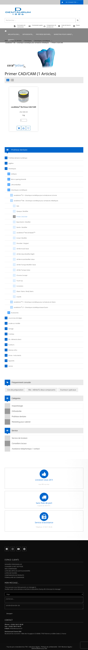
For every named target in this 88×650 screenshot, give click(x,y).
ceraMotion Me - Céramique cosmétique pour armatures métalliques (27, 43)
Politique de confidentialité (49, 647)
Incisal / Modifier (21, 238)
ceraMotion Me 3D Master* (25, 233)
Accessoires (14, 313)
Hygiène (10, 163)
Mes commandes (11, 569)
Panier (78, 26)
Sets (17, 206)
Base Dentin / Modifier (23, 222)
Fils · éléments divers (14, 339)
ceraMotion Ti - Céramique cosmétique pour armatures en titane (34, 302)
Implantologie (14, 34)
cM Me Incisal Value (22, 249)
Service (11, 40)
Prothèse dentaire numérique (17, 158)
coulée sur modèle (14, 323)
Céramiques (12, 169)
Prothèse (11, 334)
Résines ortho (12, 350)
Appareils (11, 361)
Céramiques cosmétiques (19, 190)
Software (14, 174)
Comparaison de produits (14, 575)
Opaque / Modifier (22, 211)
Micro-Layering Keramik (18, 179)
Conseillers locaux (16, 443)
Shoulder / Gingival (22, 243)
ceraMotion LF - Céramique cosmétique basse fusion (31, 307)
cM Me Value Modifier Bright (25, 254)
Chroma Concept (21, 275)
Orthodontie (27, 34)
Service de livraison (16, 438)
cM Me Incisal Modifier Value (25, 259)
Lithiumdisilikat (16, 185)
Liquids (18, 297)
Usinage (10, 329)
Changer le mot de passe (14, 566)
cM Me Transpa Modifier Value (26, 265)
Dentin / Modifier (21, 227)
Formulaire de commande (14, 577)
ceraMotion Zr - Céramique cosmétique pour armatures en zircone (35, 195)
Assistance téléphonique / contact (22, 448)
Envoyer (10, 613)
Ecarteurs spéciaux (68, 390)
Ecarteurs (11, 345)
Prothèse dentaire (43, 34)
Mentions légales (67, 647)
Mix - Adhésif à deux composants (41, 390)
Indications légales (34, 647)
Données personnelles (13, 564)
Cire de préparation (15, 390)
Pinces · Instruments (14, 355)
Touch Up (19, 281)
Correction (19, 286)
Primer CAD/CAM (57, 43)
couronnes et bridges (15, 318)
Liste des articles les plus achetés (17, 571)
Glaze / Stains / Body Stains (24, 291)
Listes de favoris (11, 573)
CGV (59, 647)
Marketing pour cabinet (63, 34)
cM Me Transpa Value (23, 270)
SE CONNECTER (71, 2)
